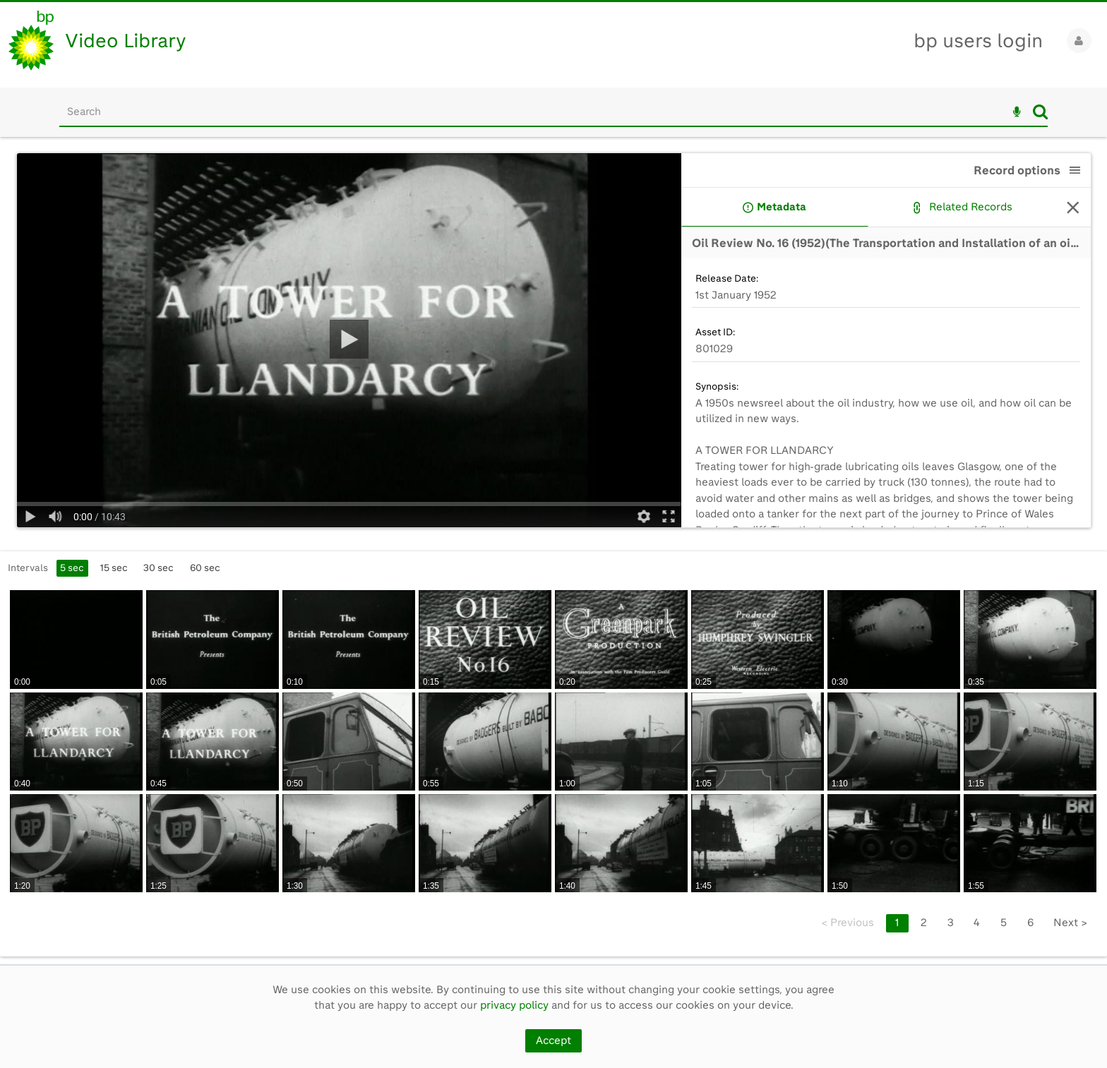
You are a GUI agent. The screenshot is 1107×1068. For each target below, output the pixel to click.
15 (114, 567)
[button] (1075, 170)
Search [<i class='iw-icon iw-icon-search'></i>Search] (1040, 111)
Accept (553, 1040)
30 (158, 567)
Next (1070, 922)
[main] (553, 550)
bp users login (978, 40)
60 (205, 567)
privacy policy (514, 1005)
